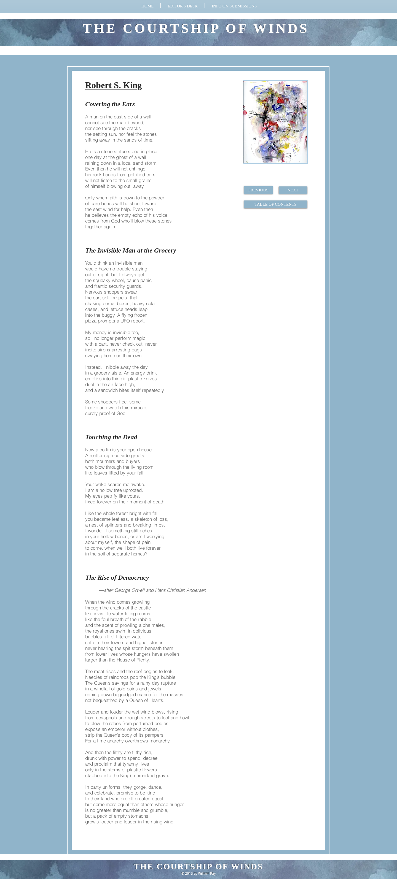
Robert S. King (113, 85)
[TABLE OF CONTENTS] (275, 204)
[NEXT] (293, 190)
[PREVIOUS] (258, 190)
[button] (234, 5)
